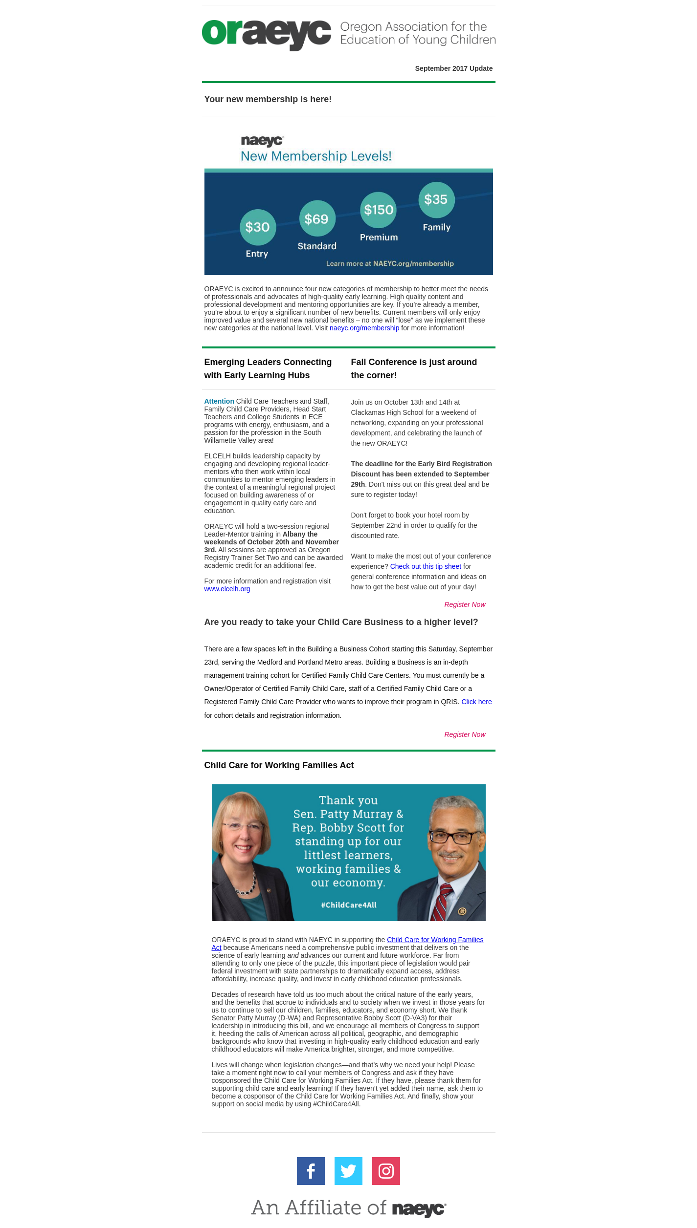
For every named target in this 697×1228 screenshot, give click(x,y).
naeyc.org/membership (364, 328)
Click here (476, 702)
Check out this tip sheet (426, 566)
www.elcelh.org (227, 589)
